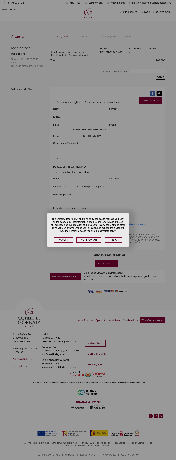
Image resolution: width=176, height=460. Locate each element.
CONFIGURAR (89, 240)
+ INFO (113, 240)
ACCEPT (63, 240)
